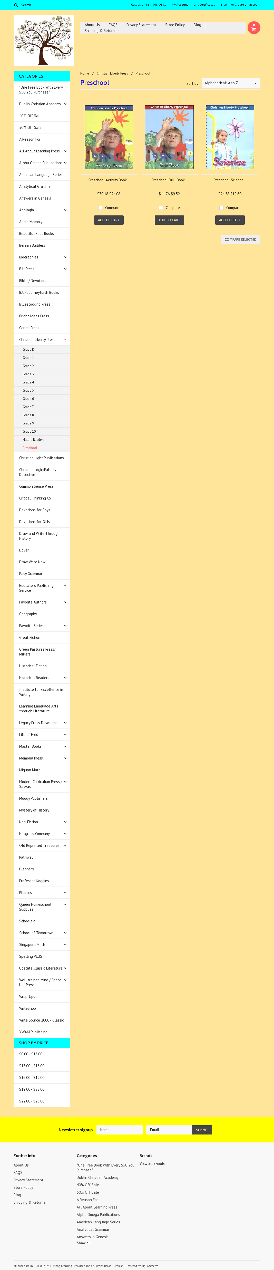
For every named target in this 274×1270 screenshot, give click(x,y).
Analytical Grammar (35, 186)
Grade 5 (28, 390)
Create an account (247, 4)
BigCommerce (149, 1266)
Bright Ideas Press (34, 316)
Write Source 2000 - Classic (41, 1020)
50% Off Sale (30, 127)
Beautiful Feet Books (36, 233)
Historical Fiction (33, 665)
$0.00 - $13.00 (30, 1054)
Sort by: (193, 83)
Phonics (25, 892)
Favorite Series (31, 625)
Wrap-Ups (27, 996)
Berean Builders (32, 245)
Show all (84, 1243)
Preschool (30, 448)
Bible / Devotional (34, 280)
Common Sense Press (36, 486)
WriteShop (27, 1008)
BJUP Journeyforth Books (39, 292)
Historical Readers (34, 677)
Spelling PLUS (30, 956)
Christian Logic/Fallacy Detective (37, 472)
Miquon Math (30, 769)
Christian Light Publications (41, 457)
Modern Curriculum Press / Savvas (40, 784)
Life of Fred (28, 734)
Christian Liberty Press (37, 339)
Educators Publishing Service (36, 588)
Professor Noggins (34, 880)
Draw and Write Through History (39, 536)
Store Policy (175, 24)
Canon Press (29, 327)
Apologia (26, 209)
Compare (112, 207)
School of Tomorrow (36, 932)
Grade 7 (28, 407)
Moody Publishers (33, 798)
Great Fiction (29, 637)
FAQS (113, 24)
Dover (24, 550)
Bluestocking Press (34, 304)
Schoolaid (27, 921)
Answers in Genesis (35, 198)
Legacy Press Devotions (38, 722)
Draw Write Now (32, 561)
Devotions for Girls (34, 521)
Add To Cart (109, 220)
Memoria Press (31, 758)
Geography (28, 613)
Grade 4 (28, 382)
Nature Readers (33, 440)
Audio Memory (30, 221)
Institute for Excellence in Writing (41, 692)
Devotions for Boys (34, 509)
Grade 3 (28, 374)
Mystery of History (34, 810)
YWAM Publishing (33, 1031)
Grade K (28, 349)
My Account (180, 4)
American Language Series (41, 174)
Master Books (30, 746)
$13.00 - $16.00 (31, 1065)
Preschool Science (228, 180)
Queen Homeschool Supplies (35, 907)
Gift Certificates (204, 4)
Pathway (26, 857)
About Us (92, 24)
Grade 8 (28, 415)
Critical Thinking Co (35, 498)
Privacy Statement (141, 24)
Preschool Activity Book (108, 180)
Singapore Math (32, 944)
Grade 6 (28, 399)
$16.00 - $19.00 (31, 1077)
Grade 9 (28, 423)
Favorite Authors (33, 602)
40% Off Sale (30, 115)
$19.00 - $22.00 (31, 1089)
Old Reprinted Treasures (39, 845)
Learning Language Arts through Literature (38, 708)
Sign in (225, 4)
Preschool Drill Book (168, 180)
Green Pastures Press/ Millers (37, 652)
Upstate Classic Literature (41, 968)
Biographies (28, 257)
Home (84, 73)
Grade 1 (28, 358)
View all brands (152, 1163)
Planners (26, 869)
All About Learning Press (39, 151)
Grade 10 (29, 431)
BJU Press (26, 268)
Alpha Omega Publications (41, 162)
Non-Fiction (28, 821)
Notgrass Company (34, 833)
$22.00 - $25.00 (31, 1101)
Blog (197, 24)
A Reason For (30, 139)
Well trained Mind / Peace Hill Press (40, 982)
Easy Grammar (30, 573)
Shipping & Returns (100, 30)
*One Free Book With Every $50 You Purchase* (41, 90)
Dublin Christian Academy (40, 103)
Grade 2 (28, 366)
